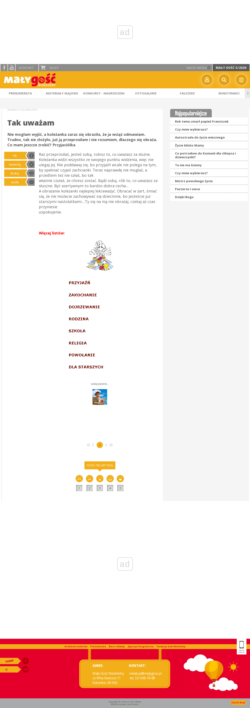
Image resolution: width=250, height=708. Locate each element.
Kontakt (26, 67)
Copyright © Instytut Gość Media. (125, 701)
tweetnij (15, 164)
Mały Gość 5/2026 (231, 67)
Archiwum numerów (75, 646)
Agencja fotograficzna (141, 646)
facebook (4, 67)
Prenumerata (98, 646)
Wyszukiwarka (224, 80)
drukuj (14, 173)
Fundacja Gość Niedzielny (171, 646)
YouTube (11, 67)
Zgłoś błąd (238, 702)
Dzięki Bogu (184, 197)
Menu (241, 80)
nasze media (196, 67)
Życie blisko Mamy (189, 145)
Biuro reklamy (117, 646)
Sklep (54, 67)
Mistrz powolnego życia (194, 181)
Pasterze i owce (187, 189)
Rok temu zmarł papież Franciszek (202, 121)
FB (15, 155)
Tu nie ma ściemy (188, 165)
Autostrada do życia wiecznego (200, 137)
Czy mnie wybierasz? (191, 129)
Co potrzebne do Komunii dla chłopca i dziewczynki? (205, 155)
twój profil (207, 80)
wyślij (15, 182)
